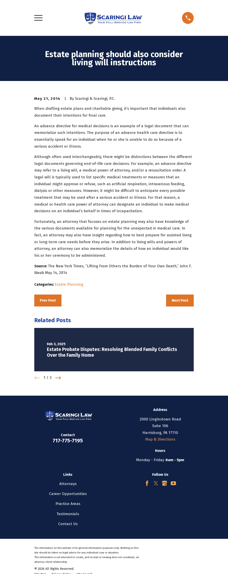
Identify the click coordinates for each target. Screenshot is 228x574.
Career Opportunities (68, 493)
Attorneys (68, 484)
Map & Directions (160, 439)
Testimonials (68, 514)
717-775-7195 (68, 440)
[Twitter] (156, 483)
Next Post (180, 300)
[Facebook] (147, 483)
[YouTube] (173, 483)
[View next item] (58, 378)
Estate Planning (69, 284)
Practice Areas (68, 503)
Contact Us (68, 524)
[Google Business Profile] (164, 483)
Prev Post (48, 300)
